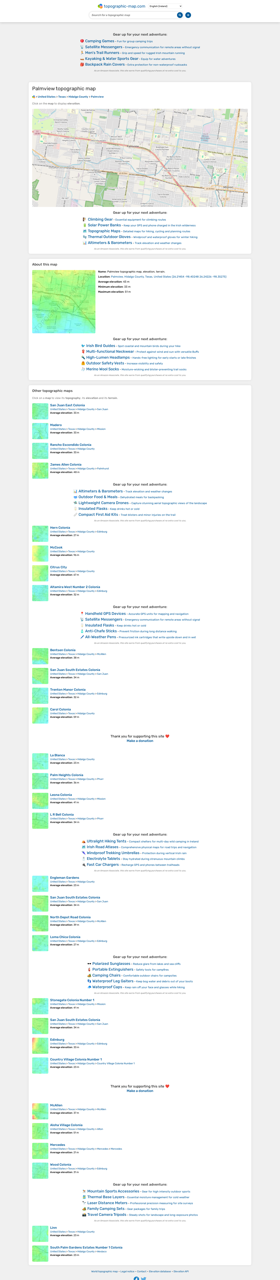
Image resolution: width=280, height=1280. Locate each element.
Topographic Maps (104, 231)
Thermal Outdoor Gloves (109, 236)
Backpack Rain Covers (105, 64)
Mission (101, 429)
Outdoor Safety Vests (105, 363)
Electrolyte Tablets (103, 858)
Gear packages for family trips (146, 1209)
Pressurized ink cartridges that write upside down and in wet (157, 637)
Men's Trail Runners (102, 52)
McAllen (101, 654)
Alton (100, 1129)
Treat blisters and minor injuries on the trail (148, 514)
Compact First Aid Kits (98, 514)
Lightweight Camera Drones (104, 502)
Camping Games (99, 41)
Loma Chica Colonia (65, 937)
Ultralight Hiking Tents (106, 841)
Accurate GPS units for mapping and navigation (158, 614)
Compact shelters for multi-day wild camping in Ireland (164, 841)
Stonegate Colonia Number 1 (72, 1000)
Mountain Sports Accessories (113, 1191)
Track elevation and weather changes (158, 243)
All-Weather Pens (100, 637)
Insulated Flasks (93, 508)
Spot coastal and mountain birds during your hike (149, 346)
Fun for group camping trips (135, 41)
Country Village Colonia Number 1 (76, 1059)
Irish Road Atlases (102, 847)
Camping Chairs (106, 975)
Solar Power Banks (104, 225)
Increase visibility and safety (145, 363)
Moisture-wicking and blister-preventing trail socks (154, 369)
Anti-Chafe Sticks (101, 631)
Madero (56, 425)
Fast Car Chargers (103, 864)
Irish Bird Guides (100, 345)
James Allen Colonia (65, 465)
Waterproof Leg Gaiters (113, 981)
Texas (71, 409)
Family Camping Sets (106, 1208)
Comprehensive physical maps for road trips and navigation (158, 847)
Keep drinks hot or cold (124, 509)
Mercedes (57, 1145)
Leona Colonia (61, 795)
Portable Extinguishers (112, 969)
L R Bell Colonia (62, 815)
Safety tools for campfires (152, 969)
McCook (56, 547)
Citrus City (58, 567)
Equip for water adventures (158, 59)
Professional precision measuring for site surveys (161, 1203)
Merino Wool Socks (102, 369)
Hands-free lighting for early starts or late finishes (164, 357)
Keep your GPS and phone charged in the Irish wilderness (160, 225)
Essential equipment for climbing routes (140, 219)
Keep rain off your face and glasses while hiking (155, 987)
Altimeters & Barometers (110, 242)
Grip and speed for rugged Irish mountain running (153, 53)
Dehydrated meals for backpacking (142, 497)
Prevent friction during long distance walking (148, 631)
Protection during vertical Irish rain (164, 853)
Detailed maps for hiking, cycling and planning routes (156, 231)
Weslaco (102, 1251)
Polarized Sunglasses (111, 963)
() (168, 276)
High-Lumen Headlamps (108, 357)
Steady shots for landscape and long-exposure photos (163, 1215)
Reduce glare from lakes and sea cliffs (157, 964)
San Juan (102, 409)
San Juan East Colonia (67, 405)
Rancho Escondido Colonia (70, 445)
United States (58, 409)
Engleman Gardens (64, 878)
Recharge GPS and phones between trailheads (150, 865)
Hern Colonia (60, 528)
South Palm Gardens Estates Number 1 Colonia (86, 1247)
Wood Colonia (60, 1165)
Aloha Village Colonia (66, 1125)
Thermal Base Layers (106, 1197)
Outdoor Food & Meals (98, 497)
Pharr (100, 779)
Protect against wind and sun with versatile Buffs (168, 351)
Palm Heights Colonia (66, 775)
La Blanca (57, 755)
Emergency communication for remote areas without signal (162, 47)
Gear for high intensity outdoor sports (166, 1191)
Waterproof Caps (107, 987)
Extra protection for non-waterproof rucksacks (157, 64)
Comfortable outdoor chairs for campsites (150, 975)
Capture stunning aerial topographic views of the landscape (169, 503)
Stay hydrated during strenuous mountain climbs (154, 859)
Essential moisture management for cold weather (158, 1197)
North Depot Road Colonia (70, 917)
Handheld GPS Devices (105, 613)
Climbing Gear (100, 219)
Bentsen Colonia (62, 650)
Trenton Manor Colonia (68, 690)
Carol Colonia (60, 709)
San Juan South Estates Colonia (75, 670)
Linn (53, 1228)
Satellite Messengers (103, 47)
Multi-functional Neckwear (110, 351)
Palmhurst (103, 468)
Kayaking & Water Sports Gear (111, 58)
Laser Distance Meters (107, 1203)
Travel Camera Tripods (106, 1214)
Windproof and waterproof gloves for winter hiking (165, 237)
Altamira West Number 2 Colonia (75, 587)
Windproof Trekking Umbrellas (113, 853)
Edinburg (102, 531)
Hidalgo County (86, 409)
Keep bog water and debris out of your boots (164, 981)
